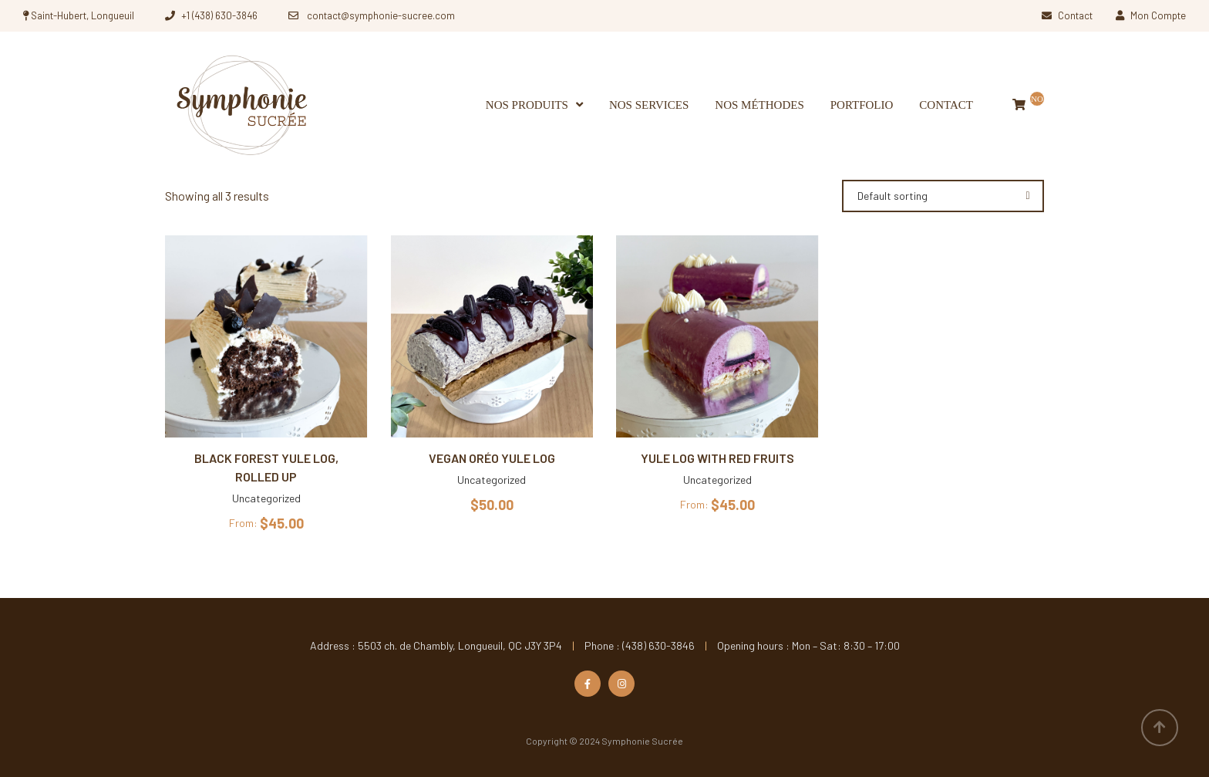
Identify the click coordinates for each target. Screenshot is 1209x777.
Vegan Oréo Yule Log (492, 458)
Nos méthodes (759, 105)
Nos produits (527, 105)
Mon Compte (1151, 15)
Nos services (649, 105)
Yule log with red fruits (717, 458)
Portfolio (862, 105)
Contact (1067, 15)
